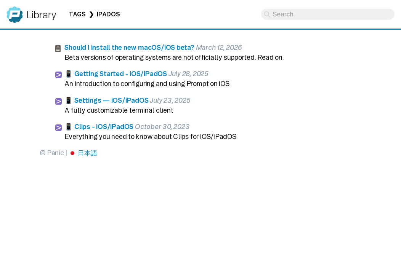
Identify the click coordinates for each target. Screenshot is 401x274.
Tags (77, 14)
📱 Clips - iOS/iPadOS (98, 126)
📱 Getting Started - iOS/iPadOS (115, 73)
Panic (14, 11)
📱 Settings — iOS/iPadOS (106, 100)
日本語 (87, 152)
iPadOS (108, 14)
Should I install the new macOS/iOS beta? (129, 47)
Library (41, 14)
